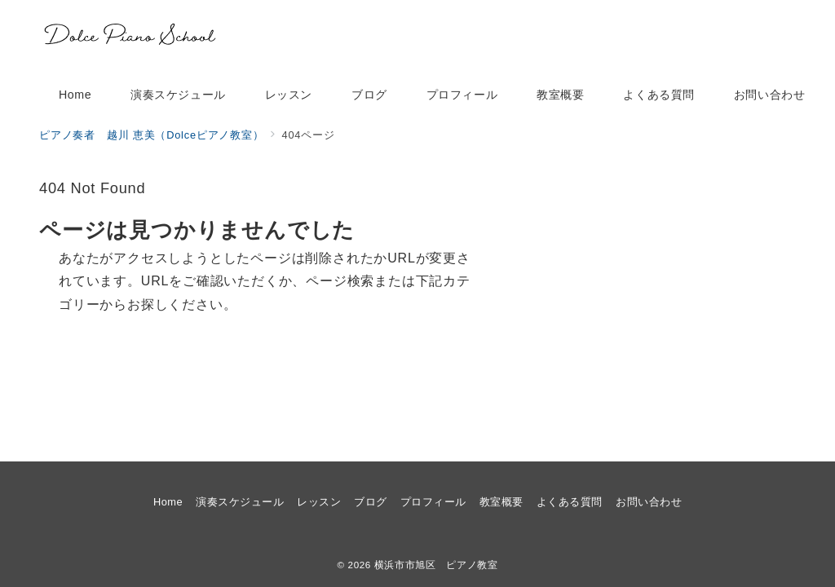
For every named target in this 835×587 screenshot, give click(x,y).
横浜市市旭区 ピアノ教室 (436, 564)
